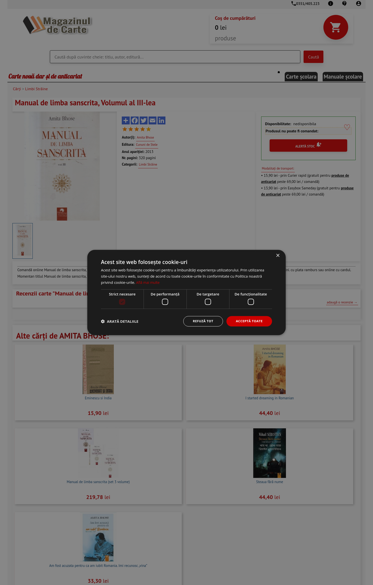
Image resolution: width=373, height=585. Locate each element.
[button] (119, 321)
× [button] (278, 255)
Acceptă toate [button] (248, 321)
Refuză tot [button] (200, 321)
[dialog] (186, 292)
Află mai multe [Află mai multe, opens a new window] (148, 281)
